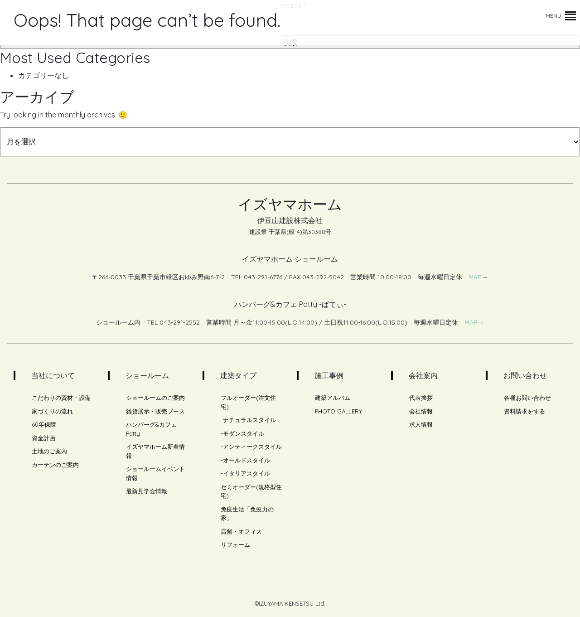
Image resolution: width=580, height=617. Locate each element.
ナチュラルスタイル (249, 419)
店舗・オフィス (241, 531)
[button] (553, 16)
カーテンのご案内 (55, 464)
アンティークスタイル (252, 446)
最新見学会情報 (146, 491)
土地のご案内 (49, 451)
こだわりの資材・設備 (61, 397)
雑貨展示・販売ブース (155, 411)
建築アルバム (332, 397)
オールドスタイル (246, 460)
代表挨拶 (421, 397)
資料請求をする (524, 411)
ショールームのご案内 (155, 397)
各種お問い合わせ (527, 397)
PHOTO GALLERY (338, 411)
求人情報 (421, 424)
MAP (475, 277)
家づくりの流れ (52, 411)
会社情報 (421, 411)
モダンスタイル (243, 433)
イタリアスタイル (246, 473)
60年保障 (44, 424)
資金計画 (43, 438)
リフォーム (235, 544)
